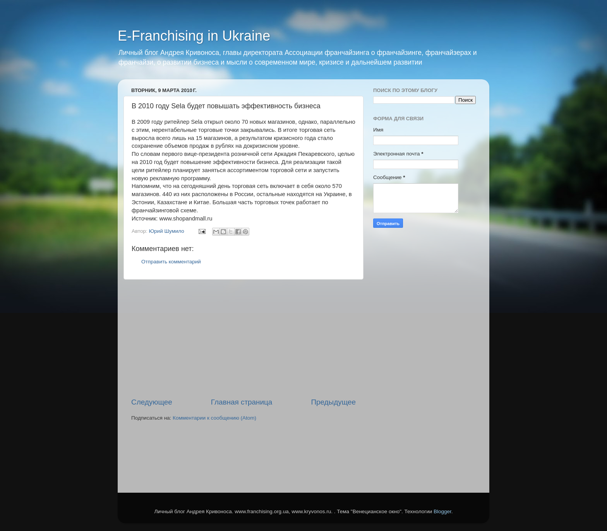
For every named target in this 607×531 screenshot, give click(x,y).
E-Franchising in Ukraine (194, 36)
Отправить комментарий (171, 262)
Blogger (442, 511)
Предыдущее (333, 402)
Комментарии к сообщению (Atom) (214, 418)
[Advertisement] (243, 338)
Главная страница (242, 402)
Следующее (151, 402)
